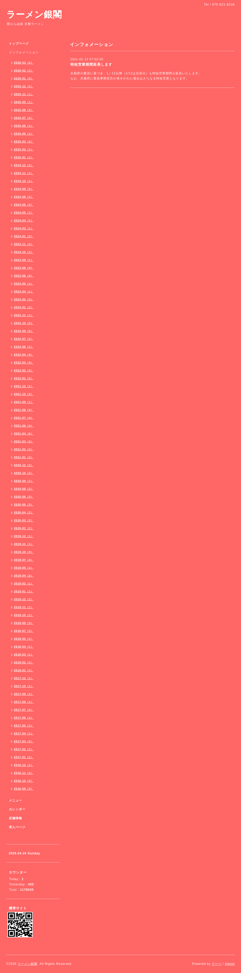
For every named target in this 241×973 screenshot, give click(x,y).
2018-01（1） (24, 670)
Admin (230, 964)
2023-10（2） (24, 252)
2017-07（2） (24, 709)
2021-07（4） (24, 417)
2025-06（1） (24, 125)
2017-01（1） (24, 757)
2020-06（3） (24, 496)
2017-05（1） (24, 725)
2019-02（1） (24, 583)
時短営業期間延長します (91, 64)
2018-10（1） (24, 615)
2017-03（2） (24, 741)
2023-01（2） (24, 307)
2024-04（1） (24, 220)
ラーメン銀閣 (34, 14)
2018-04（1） (24, 646)
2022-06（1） (24, 346)
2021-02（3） (24, 449)
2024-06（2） (24, 204)
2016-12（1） (24, 765)
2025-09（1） (24, 102)
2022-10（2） (24, 323)
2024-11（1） (24, 173)
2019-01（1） (24, 591)
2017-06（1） (24, 717)
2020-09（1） (24, 480)
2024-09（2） (24, 188)
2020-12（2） (24, 465)
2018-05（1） (24, 638)
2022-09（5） (24, 330)
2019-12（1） (24, 536)
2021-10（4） (24, 394)
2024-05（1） (24, 212)
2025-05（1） (24, 133)
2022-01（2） (24, 378)
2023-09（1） (24, 259)
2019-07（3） (24, 559)
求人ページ (17, 827)
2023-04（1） (24, 291)
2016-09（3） (24, 788)
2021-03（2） (24, 441)
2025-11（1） (24, 94)
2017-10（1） (24, 686)
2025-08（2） (24, 110)
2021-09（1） (24, 402)
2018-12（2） (24, 599)
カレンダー (17, 809)
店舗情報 (15, 818)
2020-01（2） (24, 528)
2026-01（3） (24, 78)
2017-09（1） (24, 694)
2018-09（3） (24, 622)
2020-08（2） (24, 488)
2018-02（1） (24, 662)
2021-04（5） (24, 433)
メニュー (15, 800)
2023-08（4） (24, 267)
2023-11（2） (24, 244)
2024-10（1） (24, 181)
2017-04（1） (24, 733)
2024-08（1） (24, 196)
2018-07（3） (24, 630)
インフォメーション (24, 52)
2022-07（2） (24, 338)
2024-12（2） (24, 165)
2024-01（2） (24, 236)
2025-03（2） (24, 141)
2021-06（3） (24, 425)
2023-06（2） (24, 275)
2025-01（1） (24, 157)
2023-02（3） (24, 299)
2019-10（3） (24, 551)
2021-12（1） (24, 386)
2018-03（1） (24, 654)
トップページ (19, 43)
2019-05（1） (24, 567)
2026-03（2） (24, 62)
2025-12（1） (24, 86)
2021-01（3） (24, 457)
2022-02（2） (24, 370)
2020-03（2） (24, 520)
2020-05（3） (24, 504)
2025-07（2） (24, 117)
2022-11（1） (24, 315)
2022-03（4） (24, 362)
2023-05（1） (24, 283)
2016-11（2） (24, 772)
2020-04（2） (24, 512)
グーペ (216, 964)
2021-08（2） (24, 409)
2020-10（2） (24, 473)
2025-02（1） (24, 149)
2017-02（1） (24, 749)
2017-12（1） (24, 678)
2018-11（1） (24, 607)
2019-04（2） (24, 575)
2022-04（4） (24, 354)
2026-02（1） (24, 70)
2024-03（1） (24, 228)
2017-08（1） (24, 701)
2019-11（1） (24, 544)
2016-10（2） (24, 780)
